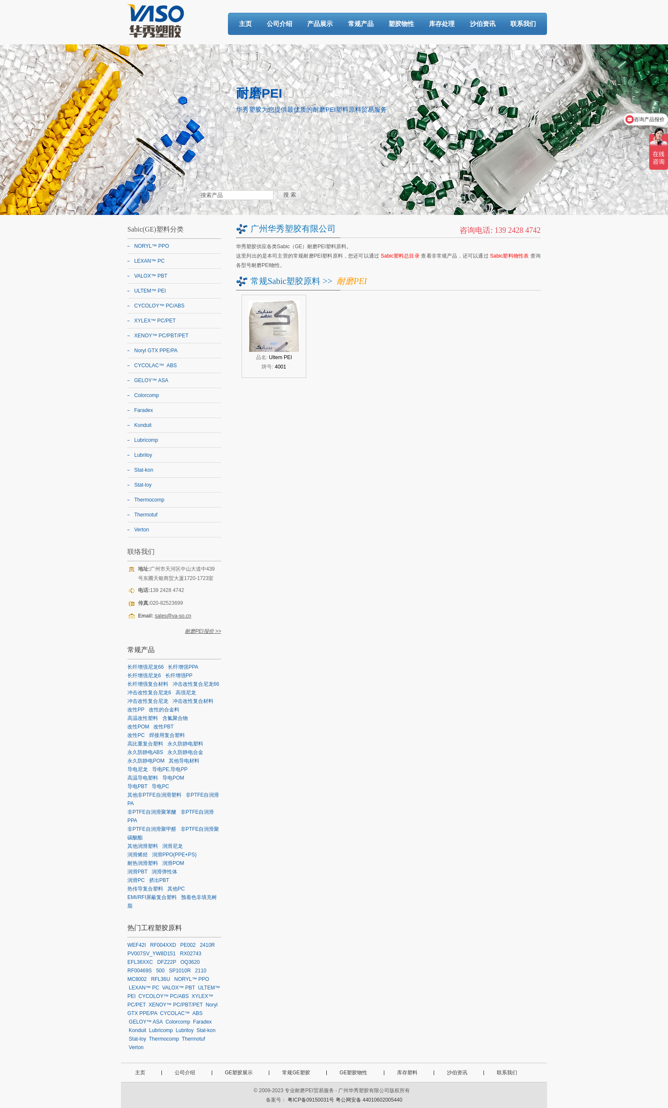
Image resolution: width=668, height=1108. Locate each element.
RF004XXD (163, 945)
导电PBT (137, 786)
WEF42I (136, 945)
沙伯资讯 (482, 23)
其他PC (176, 889)
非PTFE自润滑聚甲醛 (151, 829)
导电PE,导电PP (169, 769)
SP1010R (179, 971)
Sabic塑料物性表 (509, 256)
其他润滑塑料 (142, 846)
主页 (245, 23)
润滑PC (136, 880)
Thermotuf (146, 515)
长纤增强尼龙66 (145, 667)
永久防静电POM (145, 761)
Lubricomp (146, 440)
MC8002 (137, 979)
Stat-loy (143, 485)
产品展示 (320, 23)
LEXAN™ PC (149, 261)
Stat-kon (143, 470)
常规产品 (361, 23)
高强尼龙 (186, 693)
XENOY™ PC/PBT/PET (161, 336)
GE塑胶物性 (353, 1073)
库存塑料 (407, 1073)
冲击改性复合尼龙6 (149, 693)
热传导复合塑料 (145, 889)
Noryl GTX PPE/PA (156, 351)
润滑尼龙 (172, 846)
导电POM (173, 778)
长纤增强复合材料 (147, 684)
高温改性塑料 (142, 718)
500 (160, 971)
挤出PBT (159, 880)
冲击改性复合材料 (193, 701)
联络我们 (141, 551)
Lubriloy (143, 455)
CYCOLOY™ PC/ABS (159, 306)
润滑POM (173, 863)
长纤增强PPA (183, 667)
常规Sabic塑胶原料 (285, 281)
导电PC (160, 786)
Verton (141, 530)
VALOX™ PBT (150, 276)
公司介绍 (279, 23)
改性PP (135, 710)
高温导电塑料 (142, 778)
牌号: (274, 367)
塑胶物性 (401, 23)
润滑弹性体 (164, 872)
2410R (207, 945)
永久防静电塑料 (185, 744)
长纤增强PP (179, 676)
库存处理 (442, 23)
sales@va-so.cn (173, 616)
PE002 (188, 945)
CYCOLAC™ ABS (155, 365)
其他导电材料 (184, 761)
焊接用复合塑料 (167, 735)
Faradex (143, 410)
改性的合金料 (164, 710)
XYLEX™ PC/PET (155, 321)
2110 (201, 971)
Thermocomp (149, 500)
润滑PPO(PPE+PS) (174, 855)
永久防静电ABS (145, 752)
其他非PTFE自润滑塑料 (154, 795)
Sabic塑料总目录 (400, 256)
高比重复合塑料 (145, 744)
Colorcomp (146, 395)
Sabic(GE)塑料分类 (155, 229)
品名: (274, 357)
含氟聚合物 (175, 718)
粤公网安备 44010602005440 (369, 1100)
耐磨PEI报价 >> (203, 631)
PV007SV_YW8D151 (151, 954)
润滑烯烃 (137, 855)
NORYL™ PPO (151, 246)
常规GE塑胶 (296, 1073)
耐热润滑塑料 (142, 863)
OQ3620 (190, 962)
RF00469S (139, 971)
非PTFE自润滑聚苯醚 (151, 812)
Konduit (143, 425)
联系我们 (523, 23)
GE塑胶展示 (239, 1073)
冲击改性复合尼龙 (147, 701)
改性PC (136, 735)
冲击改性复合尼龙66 (196, 684)
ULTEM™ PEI (150, 291)
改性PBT (163, 727)
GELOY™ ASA (151, 380)
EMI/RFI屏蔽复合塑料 (152, 897)
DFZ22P (166, 962)
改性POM (138, 727)
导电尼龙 (137, 769)
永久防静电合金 (185, 752)
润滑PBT (137, 872)
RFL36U (160, 979)
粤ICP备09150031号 (311, 1100)
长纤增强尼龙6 (144, 676)
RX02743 (190, 954)
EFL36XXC (140, 962)
